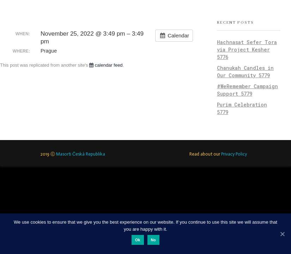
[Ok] (282, 233)
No (153, 240)
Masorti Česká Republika (80, 154)
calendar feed (105, 65)
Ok (137, 240)
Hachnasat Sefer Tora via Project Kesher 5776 (247, 49)
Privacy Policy (234, 154)
